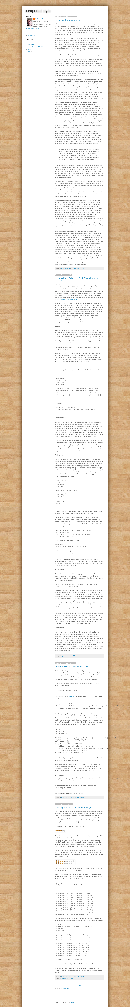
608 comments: (81, 268)
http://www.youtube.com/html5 (67, 299)
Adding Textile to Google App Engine (72, 665)
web (72, 976)
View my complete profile (32, 28)
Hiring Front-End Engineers (67, 20)
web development (75, 655)
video (68, 655)
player (65, 655)
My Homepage (31, 35)
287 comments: (82, 654)
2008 (29, 51)
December (32, 44)
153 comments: (81, 974)
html (63, 976)
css (61, 976)
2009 (29, 49)
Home (79, 983)
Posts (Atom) (67, 986)
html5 (61, 655)
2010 (29, 42)
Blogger (73, 1000)
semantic (67, 976)
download (72, 695)
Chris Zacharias (39, 19)
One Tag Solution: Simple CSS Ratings (73, 806)
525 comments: (81, 796)
